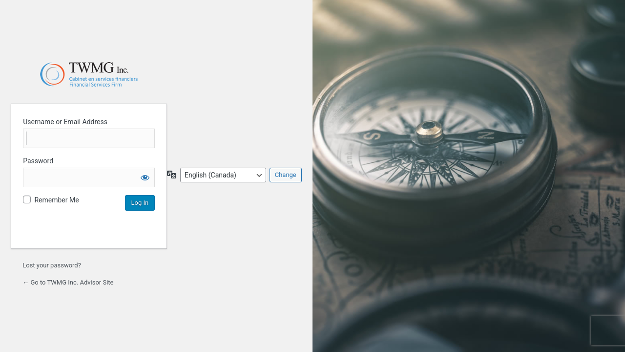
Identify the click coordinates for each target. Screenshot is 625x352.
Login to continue (89, 74)
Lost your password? (51, 265)
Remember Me (56, 200)
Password (38, 161)
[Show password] (145, 177)
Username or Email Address (65, 122)
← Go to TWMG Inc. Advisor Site (67, 282)
